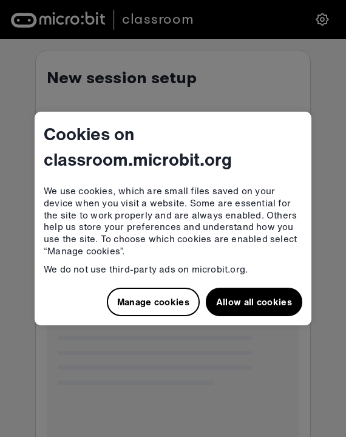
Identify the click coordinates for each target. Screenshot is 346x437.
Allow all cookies (254, 301)
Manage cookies (153, 301)
